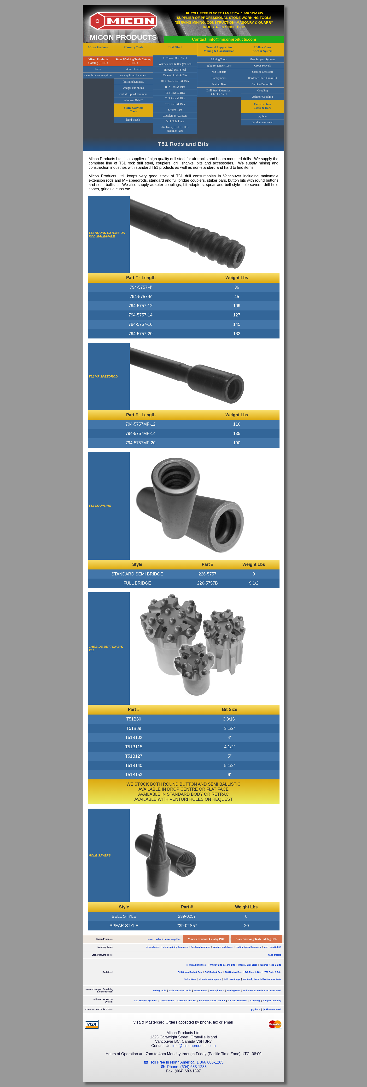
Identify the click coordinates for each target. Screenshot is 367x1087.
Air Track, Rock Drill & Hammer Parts (175, 128)
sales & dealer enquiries (98, 75)
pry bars (262, 116)
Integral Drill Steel (175, 69)
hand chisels (133, 119)
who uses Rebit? (133, 100)
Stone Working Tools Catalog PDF (256, 939)
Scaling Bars (219, 84)
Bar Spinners (218, 78)
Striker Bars (175, 110)
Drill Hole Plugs (175, 121)
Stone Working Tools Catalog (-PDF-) (133, 61)
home (98, 69)
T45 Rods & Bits (175, 98)
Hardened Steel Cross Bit (262, 78)
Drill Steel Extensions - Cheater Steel (262, 990)
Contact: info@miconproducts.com (224, 39)
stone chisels (133, 69)
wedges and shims (133, 88)
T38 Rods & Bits (175, 92)
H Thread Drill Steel (175, 58)
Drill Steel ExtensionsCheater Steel (219, 92)
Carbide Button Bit (262, 84)
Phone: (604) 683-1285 (187, 1067)
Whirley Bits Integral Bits (222, 965)
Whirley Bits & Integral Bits (175, 64)
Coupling (262, 90)
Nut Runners (219, 71)
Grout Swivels (262, 65)
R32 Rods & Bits (175, 87)
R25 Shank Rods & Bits (175, 81)
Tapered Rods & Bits (175, 75)
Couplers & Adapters (175, 115)
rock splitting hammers (133, 75)
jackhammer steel (262, 122)
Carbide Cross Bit (262, 71)
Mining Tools (219, 59)
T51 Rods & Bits (175, 104)
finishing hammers (133, 81)
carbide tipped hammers (133, 94)
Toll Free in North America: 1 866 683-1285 (227, 13)
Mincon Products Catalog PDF (206, 939)
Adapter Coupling (262, 96)
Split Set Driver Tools (219, 65)
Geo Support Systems (262, 59)
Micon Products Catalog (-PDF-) (98, 61)
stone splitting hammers (175, 947)
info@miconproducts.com (194, 1046)
